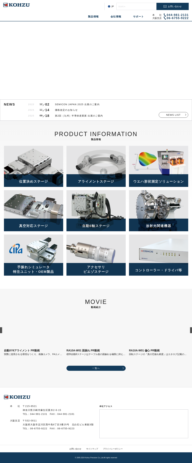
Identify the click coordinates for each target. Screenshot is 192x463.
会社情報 (116, 16)
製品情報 (93, 16)
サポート (138, 16)
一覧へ (96, 368)
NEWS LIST (173, 115)
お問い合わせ (75, 449)
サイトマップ (92, 449)
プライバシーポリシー (113, 449)
